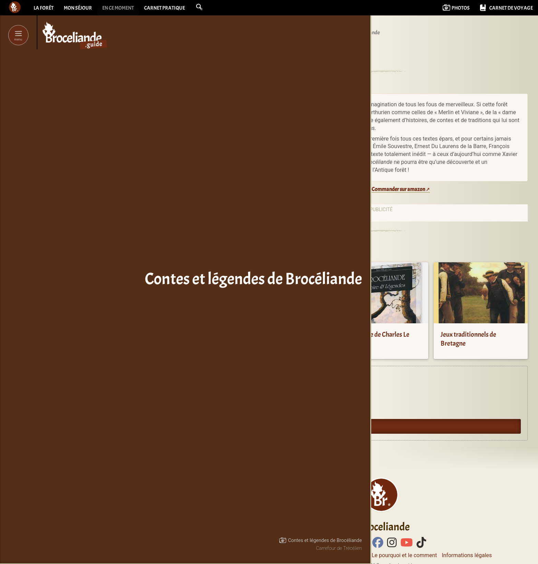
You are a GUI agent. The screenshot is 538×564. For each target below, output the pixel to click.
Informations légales (467, 555)
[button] (208, 7)
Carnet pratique (172, 8)
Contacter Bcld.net (344, 555)
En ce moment (123, 8)
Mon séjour (80, 8)
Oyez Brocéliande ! (266, 410)
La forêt (44, 8)
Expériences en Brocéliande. (275, 379)
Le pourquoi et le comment (404, 555)
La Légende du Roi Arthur (275, 334)
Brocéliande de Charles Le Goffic (375, 339)
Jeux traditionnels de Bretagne (468, 339)
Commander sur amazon (398, 189)
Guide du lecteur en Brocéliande (279, 426)
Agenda (254, 395)
